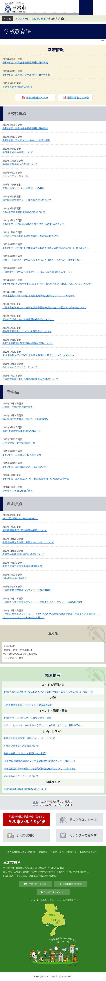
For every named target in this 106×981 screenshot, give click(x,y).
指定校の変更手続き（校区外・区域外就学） (25, 419)
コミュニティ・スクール (15, 176)
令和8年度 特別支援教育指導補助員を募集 (25, 62)
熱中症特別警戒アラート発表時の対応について (26, 200)
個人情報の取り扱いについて (21, 852)
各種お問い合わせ (55, 892)
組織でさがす (39, 18)
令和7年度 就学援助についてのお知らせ (24, 467)
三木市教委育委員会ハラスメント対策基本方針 (26, 590)
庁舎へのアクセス (37, 884)
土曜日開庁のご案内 (72, 884)
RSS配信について (88, 852)
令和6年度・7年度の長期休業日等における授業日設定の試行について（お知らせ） (45, 248)
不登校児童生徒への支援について (19, 164)
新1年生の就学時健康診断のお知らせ (21, 431)
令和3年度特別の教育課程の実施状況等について (27, 343)
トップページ (22, 18)
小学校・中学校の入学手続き (17, 407)
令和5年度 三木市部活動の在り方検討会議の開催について (33, 224)
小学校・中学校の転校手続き (17, 490)
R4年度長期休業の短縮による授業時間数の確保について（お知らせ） (38, 355)
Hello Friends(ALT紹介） (14, 578)
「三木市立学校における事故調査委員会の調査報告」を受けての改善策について (44, 307)
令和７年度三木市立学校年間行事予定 (22, 566)
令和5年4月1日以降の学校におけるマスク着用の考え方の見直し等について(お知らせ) (46, 283)
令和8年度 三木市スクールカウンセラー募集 (26, 74)
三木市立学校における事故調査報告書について (28, 319)
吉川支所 (9, 876)
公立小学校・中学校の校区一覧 (18, 443)
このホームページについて (64, 852)
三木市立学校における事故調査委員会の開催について (30, 379)
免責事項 (43, 852)
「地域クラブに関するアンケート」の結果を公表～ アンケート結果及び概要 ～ (43, 602)
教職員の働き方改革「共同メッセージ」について (28, 542)
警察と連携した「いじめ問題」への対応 (23, 188)
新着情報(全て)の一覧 (78, 97)
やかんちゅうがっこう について (19, 367)
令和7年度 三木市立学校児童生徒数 (21, 455)
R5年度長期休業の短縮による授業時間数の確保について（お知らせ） (38, 295)
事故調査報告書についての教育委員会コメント (26, 331)
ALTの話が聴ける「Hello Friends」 (20, 518)
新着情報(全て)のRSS (37, 97)
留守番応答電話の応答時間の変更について (24, 530)
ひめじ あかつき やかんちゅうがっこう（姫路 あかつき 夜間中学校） (42, 260)
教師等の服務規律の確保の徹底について (23, 554)
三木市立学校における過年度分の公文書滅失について (30, 236)
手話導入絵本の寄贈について (17, 87)
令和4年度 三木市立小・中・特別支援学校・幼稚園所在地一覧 (35, 478)
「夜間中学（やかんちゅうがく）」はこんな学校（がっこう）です (37, 272)
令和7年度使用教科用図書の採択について (24, 212)
